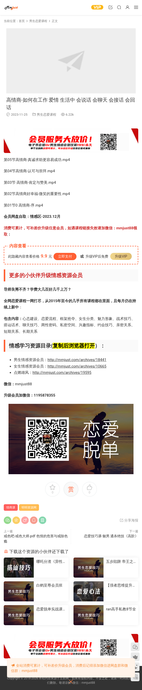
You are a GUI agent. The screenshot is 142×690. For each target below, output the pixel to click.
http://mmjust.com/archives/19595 (61, 372)
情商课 (10, 507)
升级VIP (121, 256)
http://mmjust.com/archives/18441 (77, 360)
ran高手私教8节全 (121, 609)
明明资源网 (11, 7)
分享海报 (129, 520)
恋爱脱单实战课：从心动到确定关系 (51, 609)
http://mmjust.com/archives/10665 (77, 366)
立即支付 (65, 256)
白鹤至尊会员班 (49, 585)
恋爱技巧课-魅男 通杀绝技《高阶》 (111, 536)
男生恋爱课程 (46, 114)
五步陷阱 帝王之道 (119, 561)
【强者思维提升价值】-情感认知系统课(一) (121, 585)
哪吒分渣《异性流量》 (51, 561)
